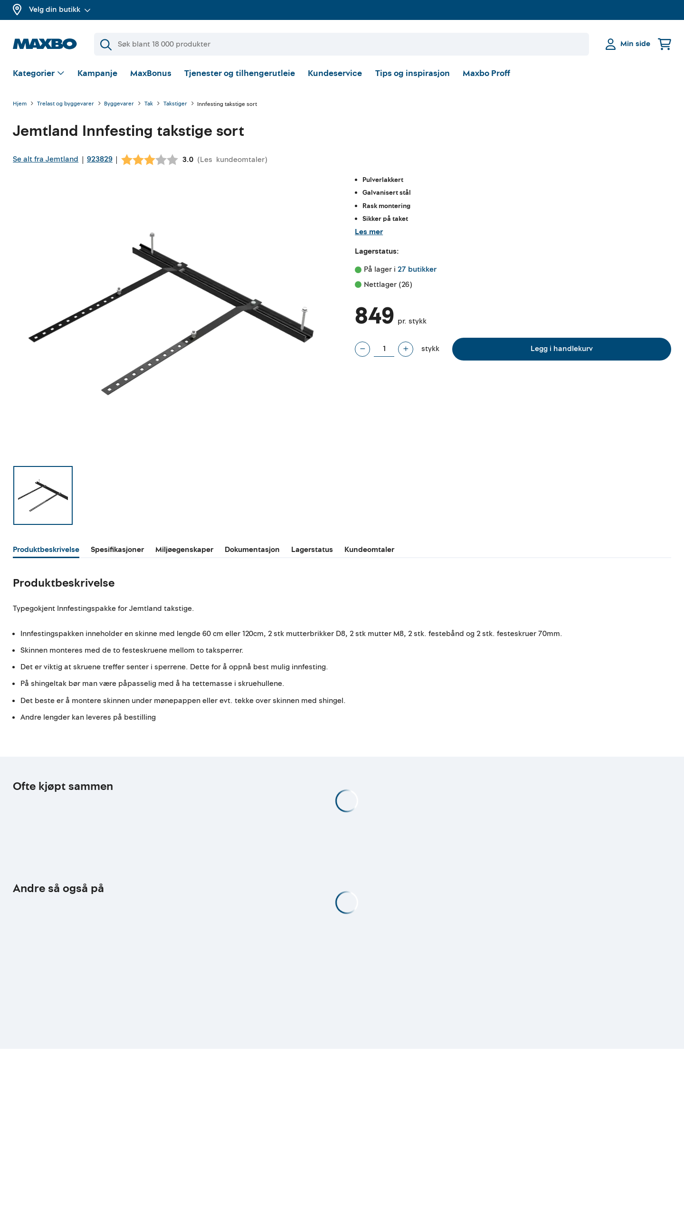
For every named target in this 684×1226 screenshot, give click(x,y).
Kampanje (97, 73)
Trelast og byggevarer (65, 104)
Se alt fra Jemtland (45, 159)
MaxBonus (150, 73)
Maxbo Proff (486, 73)
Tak (148, 104)
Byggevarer (119, 104)
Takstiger (175, 104)
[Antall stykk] (384, 349)
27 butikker (417, 269)
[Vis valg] (39, 74)
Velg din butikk (60, 9)
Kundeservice (335, 73)
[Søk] (341, 44)
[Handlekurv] (664, 44)
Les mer (369, 232)
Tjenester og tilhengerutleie (239, 73)
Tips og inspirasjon (412, 73)
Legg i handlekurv (562, 348)
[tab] (46, 551)
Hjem (20, 104)
